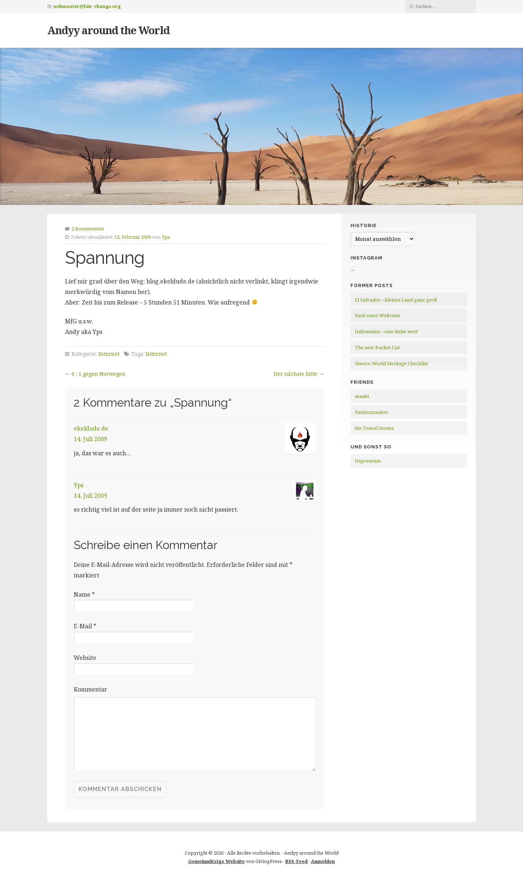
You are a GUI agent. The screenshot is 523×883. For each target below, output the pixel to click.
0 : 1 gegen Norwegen (99, 373)
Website (85, 658)
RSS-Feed (296, 861)
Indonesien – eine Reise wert (386, 331)
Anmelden (323, 861)
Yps (166, 237)
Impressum (368, 460)
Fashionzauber (371, 412)
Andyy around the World (108, 30)
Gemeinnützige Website (216, 861)
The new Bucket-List (377, 347)
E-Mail (85, 626)
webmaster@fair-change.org (87, 6)
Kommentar (90, 689)
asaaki (362, 396)
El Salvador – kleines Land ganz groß (396, 300)
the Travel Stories (374, 428)
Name (84, 594)
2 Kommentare (88, 228)
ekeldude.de (91, 428)
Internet (108, 353)
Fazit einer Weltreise (377, 315)
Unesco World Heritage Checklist (391, 363)
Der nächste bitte (295, 373)
